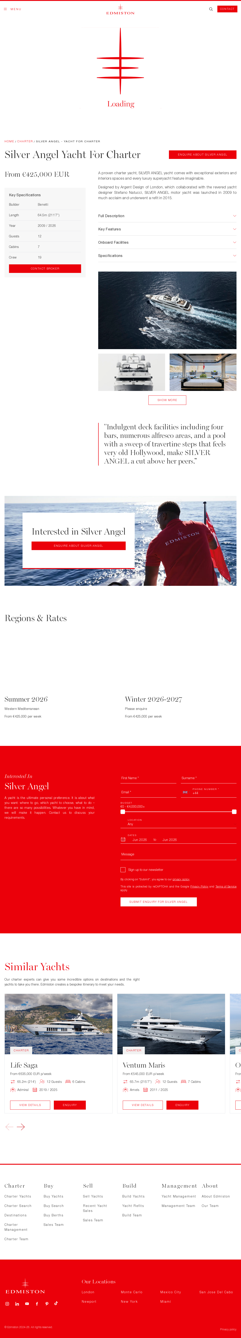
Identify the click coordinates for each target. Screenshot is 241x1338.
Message (127, 854)
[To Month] (170, 839)
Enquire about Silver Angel (202, 154)
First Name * (130, 778)
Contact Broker (45, 268)
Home (9, 141)
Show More (167, 400)
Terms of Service (226, 886)
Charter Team (17, 1239)
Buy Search (54, 1206)
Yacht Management (179, 1196)
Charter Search (18, 1206)
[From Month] (140, 839)
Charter (25, 141)
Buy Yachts (54, 1196)
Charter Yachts (18, 1196)
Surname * (189, 778)
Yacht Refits (133, 1206)
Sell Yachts (93, 1196)
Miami (165, 1301)
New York (129, 1301)
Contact (227, 9)
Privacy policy (228, 1329)
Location (135, 819)
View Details (30, 1105)
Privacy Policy (199, 886)
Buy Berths (54, 1215)
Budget (126, 802)
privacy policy (181, 879)
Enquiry (70, 1105)
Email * (126, 792)
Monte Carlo (132, 1292)
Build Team (132, 1215)
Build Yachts (133, 1196)
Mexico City (170, 1292)
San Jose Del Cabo (216, 1292)
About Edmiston (216, 1196)
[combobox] (186, 792)
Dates (132, 835)
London (88, 1292)
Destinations (16, 1215)
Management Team (179, 1206)
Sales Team (54, 1224)
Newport (89, 1301)
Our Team (210, 1206)
